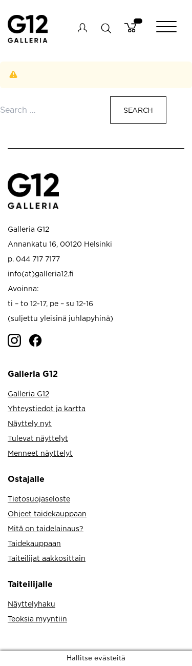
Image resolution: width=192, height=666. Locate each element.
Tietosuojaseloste (39, 498)
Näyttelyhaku (31, 604)
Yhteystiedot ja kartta (47, 408)
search (106, 28)
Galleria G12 (28, 393)
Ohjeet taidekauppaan (47, 513)
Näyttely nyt (30, 423)
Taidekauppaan (34, 543)
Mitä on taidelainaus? (45, 528)
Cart (130, 28)
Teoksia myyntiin (37, 618)
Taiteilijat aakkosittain (47, 558)
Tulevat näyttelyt (38, 438)
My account (82, 27)
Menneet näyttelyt (40, 453)
